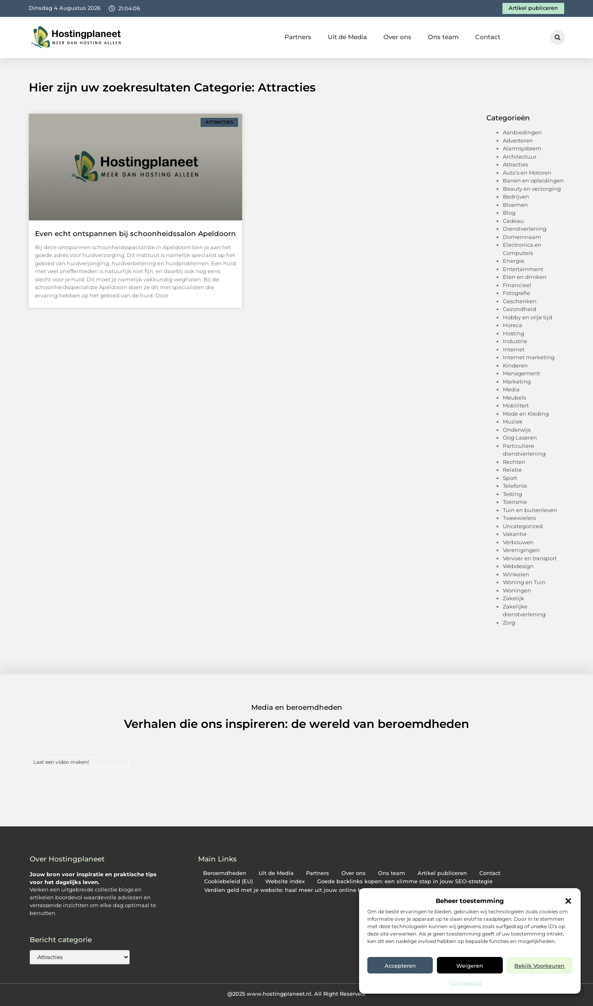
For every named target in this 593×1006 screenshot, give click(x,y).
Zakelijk (513, 598)
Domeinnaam (522, 237)
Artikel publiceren (442, 873)
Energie (513, 260)
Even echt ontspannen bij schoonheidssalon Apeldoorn (135, 233)
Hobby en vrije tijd (527, 317)
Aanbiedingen (522, 132)
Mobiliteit (516, 405)
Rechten (514, 462)
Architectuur (520, 156)
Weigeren (469, 965)
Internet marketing (529, 357)
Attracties (515, 164)
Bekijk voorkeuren (539, 965)
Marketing (517, 381)
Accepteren (400, 965)
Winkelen (516, 574)
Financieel (517, 285)
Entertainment (523, 269)
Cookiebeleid (466, 983)
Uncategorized (523, 526)
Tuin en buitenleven (530, 510)
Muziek (513, 421)
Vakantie (515, 534)
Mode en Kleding (526, 413)
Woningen (517, 590)
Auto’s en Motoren (527, 172)
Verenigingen (521, 550)
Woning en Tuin (524, 582)
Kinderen (515, 365)
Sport (510, 478)
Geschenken (520, 301)
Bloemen (515, 204)
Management (521, 373)
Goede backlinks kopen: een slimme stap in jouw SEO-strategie (405, 881)
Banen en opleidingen (533, 180)
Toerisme (515, 501)
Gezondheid (519, 309)
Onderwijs (516, 429)
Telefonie (515, 485)
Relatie (512, 469)
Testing (512, 494)
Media (511, 389)
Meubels (514, 397)
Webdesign (518, 566)
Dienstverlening (524, 228)
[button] (568, 901)
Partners (298, 37)
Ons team (443, 37)
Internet (514, 349)
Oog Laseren (520, 437)
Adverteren (518, 140)
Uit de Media (347, 37)
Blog (509, 212)
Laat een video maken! (61, 762)
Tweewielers (519, 518)
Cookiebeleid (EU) (228, 881)
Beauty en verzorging (532, 188)
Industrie (515, 341)
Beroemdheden (224, 873)
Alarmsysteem (522, 148)
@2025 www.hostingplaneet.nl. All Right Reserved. (296, 993)
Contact (487, 37)
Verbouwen (518, 542)
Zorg (509, 622)
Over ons (397, 37)
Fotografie (516, 293)
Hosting (513, 333)
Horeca (512, 325)
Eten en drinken (524, 277)
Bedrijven (516, 196)
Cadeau (513, 221)
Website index (285, 881)
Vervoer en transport (530, 558)
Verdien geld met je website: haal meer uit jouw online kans (287, 890)
